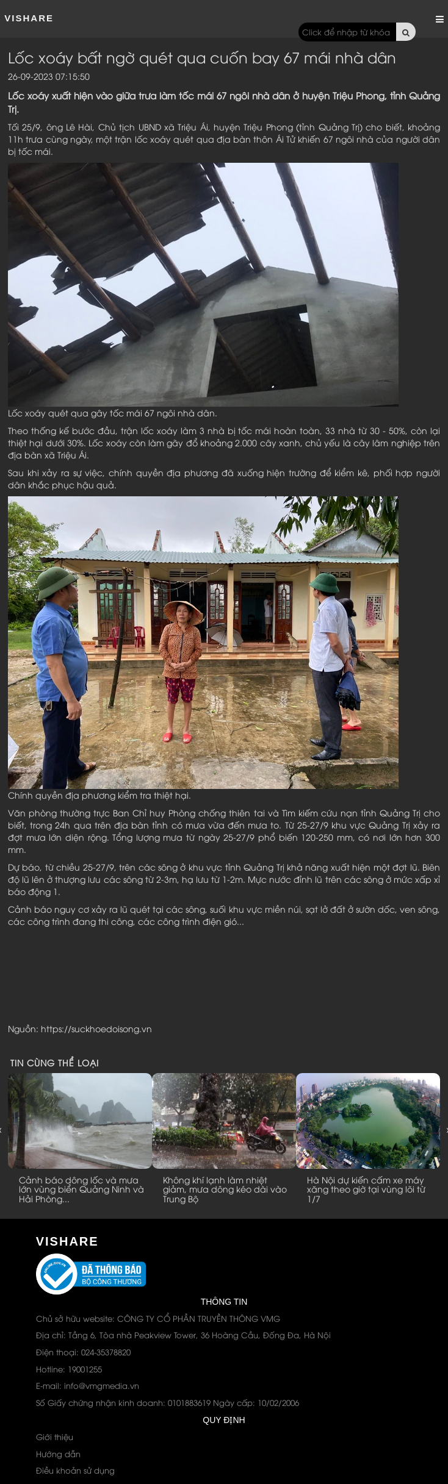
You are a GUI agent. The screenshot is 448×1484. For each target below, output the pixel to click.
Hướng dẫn (58, 1453)
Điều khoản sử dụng (75, 1469)
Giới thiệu (54, 1436)
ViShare (29, 18)
